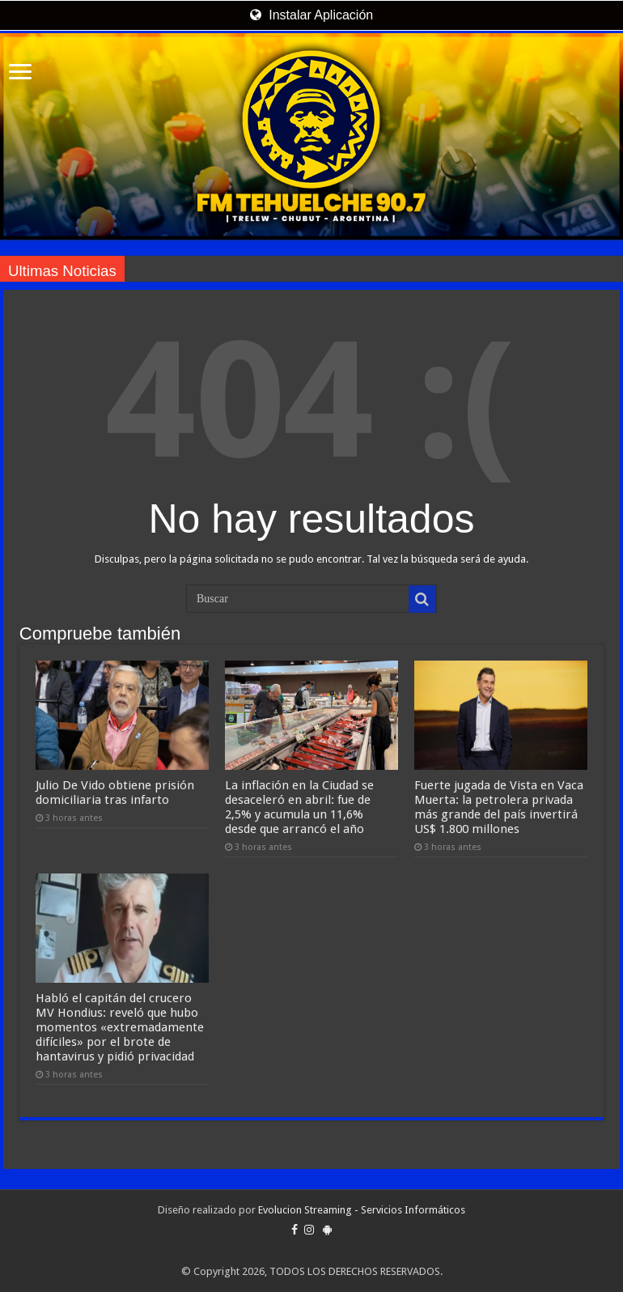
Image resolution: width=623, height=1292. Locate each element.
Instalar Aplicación (311, 15)
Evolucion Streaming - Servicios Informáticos (361, 1210)
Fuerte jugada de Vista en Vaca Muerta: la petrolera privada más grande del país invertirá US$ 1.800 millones (498, 807)
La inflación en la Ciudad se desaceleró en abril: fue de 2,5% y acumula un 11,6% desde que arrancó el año (299, 807)
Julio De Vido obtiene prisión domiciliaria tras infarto (115, 792)
